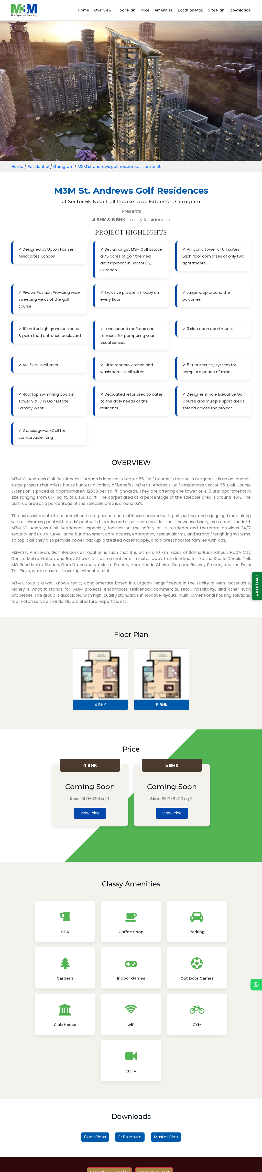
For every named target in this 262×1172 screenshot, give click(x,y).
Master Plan (166, 1054)
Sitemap (147, 1162)
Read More (131, 1150)
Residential (38, 166)
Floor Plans (95, 1054)
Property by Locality (109, 1089)
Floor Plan (125, 10)
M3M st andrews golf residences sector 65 (120, 166)
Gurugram (63, 166)
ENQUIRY (257, 586)
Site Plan (216, 10)
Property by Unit (154, 1089)
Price (144, 10)
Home (83, 10)
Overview (102, 10)
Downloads (240, 10)
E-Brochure (129, 1054)
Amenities (164, 10)
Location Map (190, 10)
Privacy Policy (120, 1162)
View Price (90, 813)
